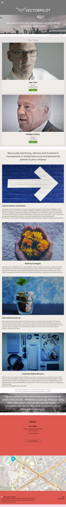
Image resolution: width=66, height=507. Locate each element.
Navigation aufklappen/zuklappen (33, 2)
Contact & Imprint (33, 441)
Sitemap (13, 496)
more (33, 90)
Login (63, 496)
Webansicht (61, 498)
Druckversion (6, 496)
